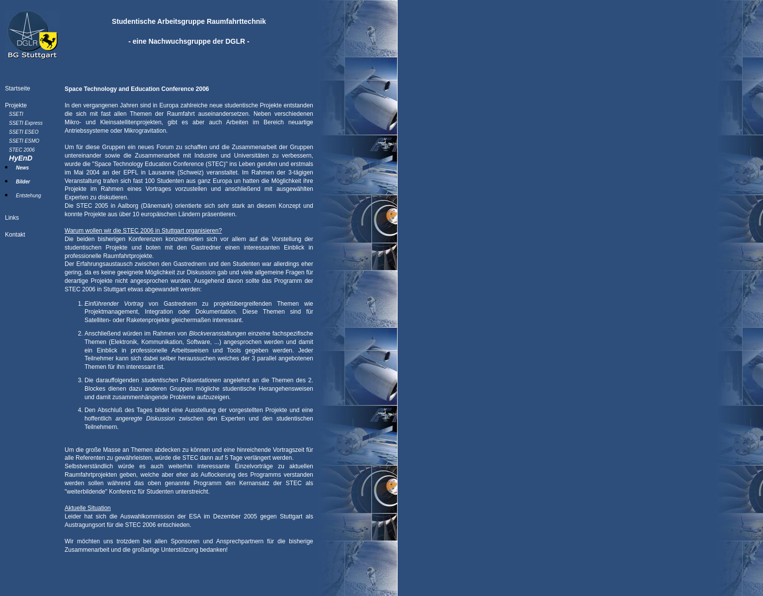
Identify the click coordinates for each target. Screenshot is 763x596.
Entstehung (28, 195)
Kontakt (15, 234)
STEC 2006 (22, 150)
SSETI (16, 114)
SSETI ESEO (23, 132)
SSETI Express (26, 123)
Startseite (17, 88)
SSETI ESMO (24, 141)
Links (12, 217)
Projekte (16, 105)
